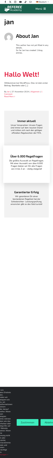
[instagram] (15, 2)
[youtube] (20, 2)
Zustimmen (27, 422)
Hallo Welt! (21, 74)
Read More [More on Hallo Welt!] (9, 96)
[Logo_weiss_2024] (13, 6)
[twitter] (10, 2)
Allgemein (35, 91)
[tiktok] (25, 2)
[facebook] (5, 2)
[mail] (30, 2)
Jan (8, 91)
